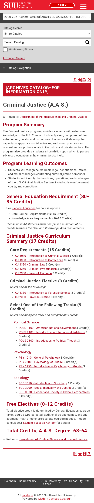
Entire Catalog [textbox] (13, 33)
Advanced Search (14, 58)
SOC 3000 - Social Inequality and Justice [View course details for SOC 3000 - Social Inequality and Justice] (45, 387)
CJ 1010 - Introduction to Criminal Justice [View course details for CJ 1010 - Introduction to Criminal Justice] (42, 255)
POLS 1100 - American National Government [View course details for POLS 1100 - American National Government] (47, 328)
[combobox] (47, 16)
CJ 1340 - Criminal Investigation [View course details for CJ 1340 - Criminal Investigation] (36, 269)
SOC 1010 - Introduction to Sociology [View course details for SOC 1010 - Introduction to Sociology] (43, 383)
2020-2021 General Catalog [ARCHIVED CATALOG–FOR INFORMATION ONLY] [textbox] (47, 17)
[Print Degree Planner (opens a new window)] (75, 80)
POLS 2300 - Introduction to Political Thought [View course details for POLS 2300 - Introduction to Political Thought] (48, 340)
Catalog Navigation (19, 68)
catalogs (27, 495)
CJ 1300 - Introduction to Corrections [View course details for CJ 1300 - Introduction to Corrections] (39, 260)
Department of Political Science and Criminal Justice (54, 116)
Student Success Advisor (39, 422)
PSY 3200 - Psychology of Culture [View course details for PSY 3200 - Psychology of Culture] (41, 362)
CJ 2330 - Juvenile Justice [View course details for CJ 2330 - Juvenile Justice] (32, 297)
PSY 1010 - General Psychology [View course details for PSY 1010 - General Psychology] (39, 357)
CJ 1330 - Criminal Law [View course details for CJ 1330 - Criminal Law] (30, 264)
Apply (62, 5)
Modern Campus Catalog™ (55, 498)
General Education (24, 208)
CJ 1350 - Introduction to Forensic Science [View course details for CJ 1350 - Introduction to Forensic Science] (43, 292)
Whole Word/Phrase (21, 49)
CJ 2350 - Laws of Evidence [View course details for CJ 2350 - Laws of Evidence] (33, 273)
